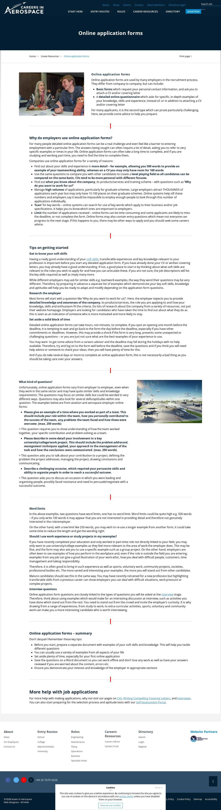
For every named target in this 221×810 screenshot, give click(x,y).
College (41, 741)
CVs (119, 698)
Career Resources (161, 11)
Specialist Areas (79, 760)
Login (141, 741)
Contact (139, 5)
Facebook (8, 780)
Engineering (77, 737)
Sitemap (198, 799)
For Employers (11, 741)
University (42, 751)
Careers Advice (112, 741)
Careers (111, 732)
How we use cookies (110, 805)
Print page (184, 56)
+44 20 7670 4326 (46, 780)
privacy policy (126, 796)
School (40, 737)
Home (32, 56)
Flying (74, 746)
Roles (137, 11)
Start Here (91, 11)
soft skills (92, 259)
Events (127, 5)
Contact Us (9, 746)
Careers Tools (112, 746)
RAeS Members (156, 5)
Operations (77, 751)
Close (157, 787)
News (116, 5)
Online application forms (76, 56)
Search (141, 737)
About (105, 5)
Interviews (184, 698)
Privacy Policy (167, 799)
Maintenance (78, 741)
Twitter (16, 780)
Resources (113, 736)
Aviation (209, 11)
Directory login (177, 5)
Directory (189, 11)
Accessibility (211, 799)
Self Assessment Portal (151, 702)
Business (75, 755)
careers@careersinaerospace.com (24, 780)
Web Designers (11, 802)
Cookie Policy (184, 799)
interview (167, 594)
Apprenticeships (45, 746)
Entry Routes (116, 11)
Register (142, 746)
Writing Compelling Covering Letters (146, 698)
